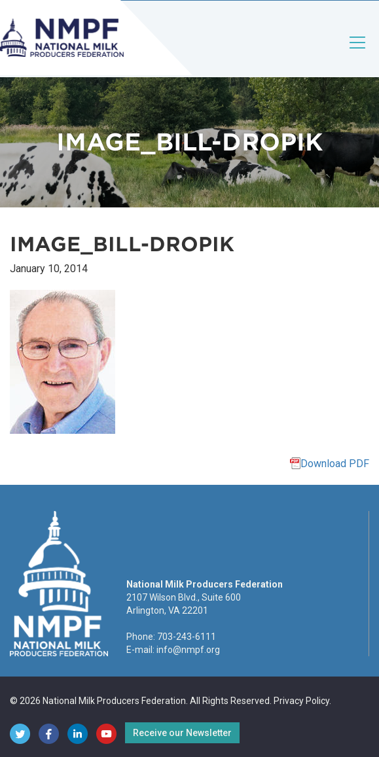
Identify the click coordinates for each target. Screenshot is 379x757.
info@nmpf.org (188, 649)
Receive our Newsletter (182, 733)
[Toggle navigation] (358, 53)
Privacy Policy (301, 700)
